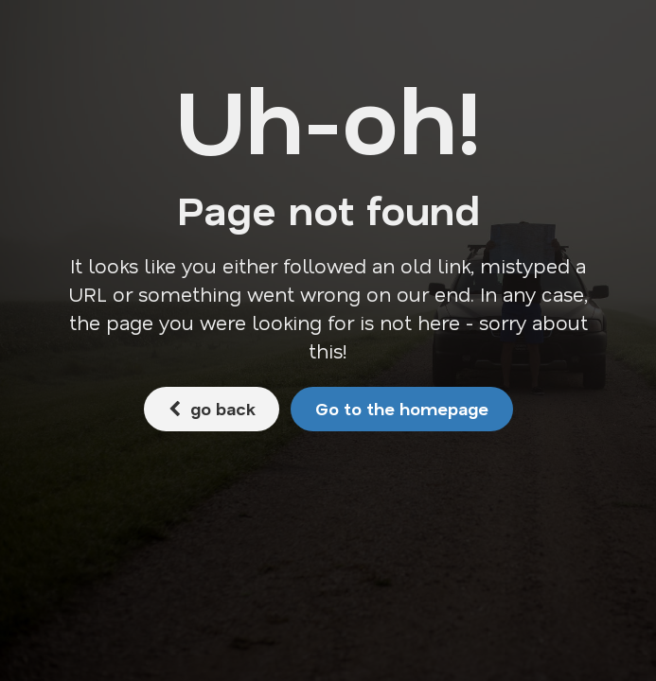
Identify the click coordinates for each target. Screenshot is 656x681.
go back (211, 408)
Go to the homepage (401, 408)
